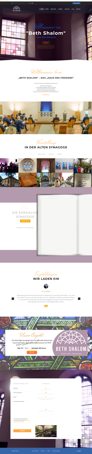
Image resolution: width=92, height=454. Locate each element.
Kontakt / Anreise (76, 3)
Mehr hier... (32, 352)
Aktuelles (67, 9)
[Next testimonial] (79, 299)
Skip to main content (4, 0)
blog (73, 9)
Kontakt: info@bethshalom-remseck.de (46, 46)
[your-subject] (22, 399)
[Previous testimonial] (13, 299)
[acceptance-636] (13, 418)
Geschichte (53, 9)
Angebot (60, 9)
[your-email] (22, 394)
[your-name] (22, 390)
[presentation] (22, 425)
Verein (46, 9)
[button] (32, 154)
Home (42, 9)
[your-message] (22, 410)
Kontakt (78, 9)
